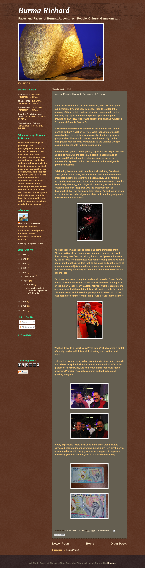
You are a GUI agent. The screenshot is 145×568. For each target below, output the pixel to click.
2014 (24, 268)
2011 (24, 306)
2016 (24, 263)
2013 (24, 272)
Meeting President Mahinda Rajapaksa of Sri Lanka (80, 94)
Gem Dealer (24, 107)
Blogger (111, 563)
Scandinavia (24, 94)
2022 (24, 254)
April (26, 281)
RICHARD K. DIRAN (30, 224)
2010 (24, 310)
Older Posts (118, 543)
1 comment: (104, 530)
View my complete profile (30, 243)
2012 (24, 301)
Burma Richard (43, 10)
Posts (23, 322)
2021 (24, 259)
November (29, 276)
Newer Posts (61, 543)
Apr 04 (29, 284)
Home (90, 543)
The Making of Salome (29, 123)
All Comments (28, 327)
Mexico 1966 (24, 101)
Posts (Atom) (72, 550)
